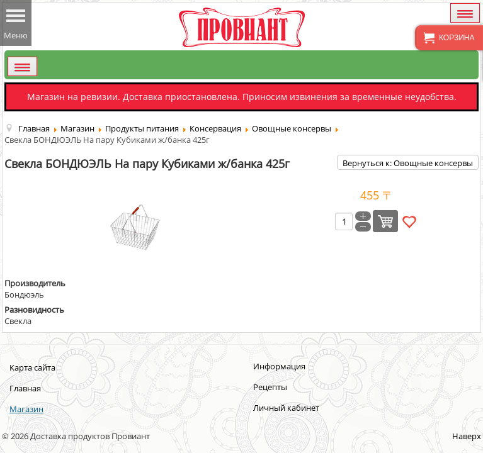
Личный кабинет (286, 407)
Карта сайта (32, 367)
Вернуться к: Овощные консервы (408, 163)
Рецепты (270, 387)
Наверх (466, 436)
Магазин (26, 409)
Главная (25, 388)
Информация (279, 366)
